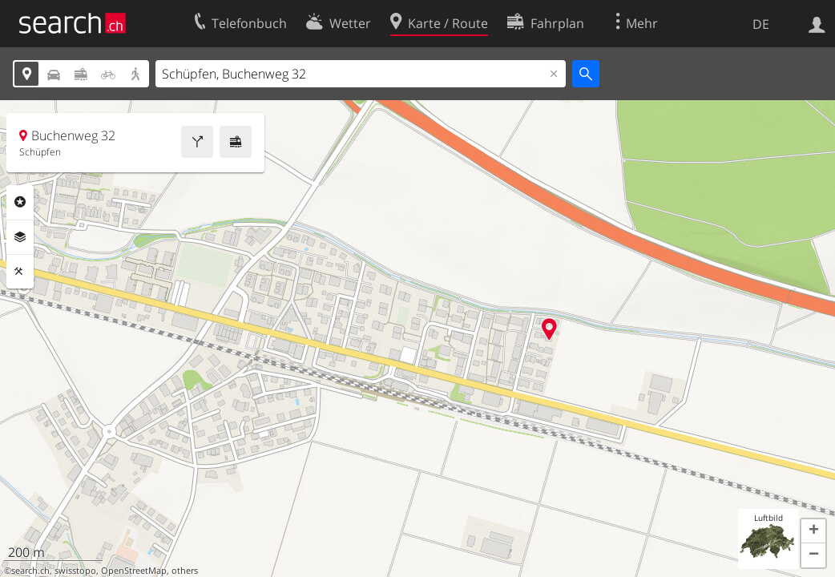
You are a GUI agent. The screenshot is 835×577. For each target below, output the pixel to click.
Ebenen (20, 237)
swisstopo (75, 570)
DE (760, 24)
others (184, 570)
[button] (813, 531)
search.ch (30, 570)
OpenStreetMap (134, 570)
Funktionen (20, 271)
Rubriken (20, 202)
